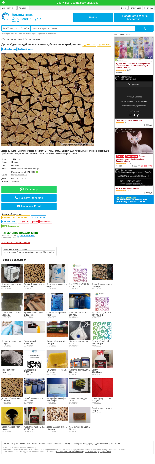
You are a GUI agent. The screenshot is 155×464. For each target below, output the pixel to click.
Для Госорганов (101, 444)
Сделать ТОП (89, 45)
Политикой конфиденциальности (98, 452)
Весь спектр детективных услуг (129, 120)
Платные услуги (45, 444)
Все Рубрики (8, 444)
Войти (123, 8)
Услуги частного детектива (127, 188)
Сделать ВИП (104, 45)
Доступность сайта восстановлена (77, 2)
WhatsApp (29, 189)
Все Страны (32, 444)
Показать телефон (29, 197)
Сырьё (37, 39)
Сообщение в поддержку (83, 444)
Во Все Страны (25, 49)
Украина (23, 8)
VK (111, 444)
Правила (58, 444)
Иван (13, 168)
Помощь (67, 444)
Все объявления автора (28, 168)
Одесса (14, 162)
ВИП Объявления (122, 35)
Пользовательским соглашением (69, 452)
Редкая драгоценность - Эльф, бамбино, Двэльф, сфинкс (130, 158)
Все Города (20, 444)
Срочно (34, 222)
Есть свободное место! (126, 198)
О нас (117, 444)
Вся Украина (8, 8)
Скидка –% (24, 222)
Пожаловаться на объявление (15, 242)
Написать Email (29, 206)
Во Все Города (9, 49)
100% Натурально (10, 226)
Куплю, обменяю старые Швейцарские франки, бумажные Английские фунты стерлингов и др (133, 66)
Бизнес (28, 39)
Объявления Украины (11, 39)
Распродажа (46, 222)
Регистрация (135, 8)
